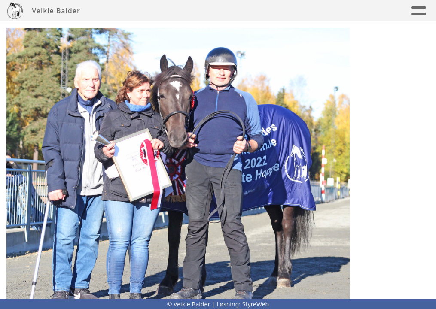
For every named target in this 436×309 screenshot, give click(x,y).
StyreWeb (255, 304)
